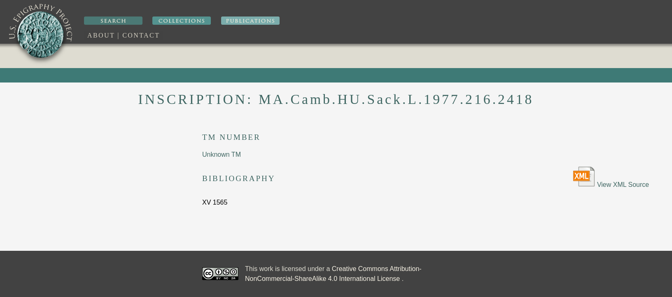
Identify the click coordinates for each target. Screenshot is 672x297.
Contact (141, 35)
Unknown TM (221, 154)
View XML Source (611, 177)
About (101, 35)
